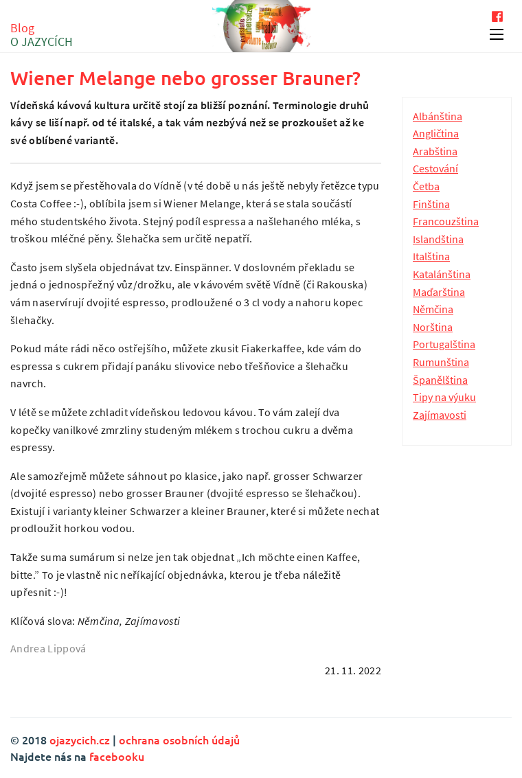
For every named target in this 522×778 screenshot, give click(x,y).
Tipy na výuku (444, 397)
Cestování (435, 168)
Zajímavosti (439, 415)
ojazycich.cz (79, 739)
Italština (431, 256)
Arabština (435, 151)
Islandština (438, 239)
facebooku (116, 756)
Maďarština (439, 292)
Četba (426, 186)
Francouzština (446, 221)
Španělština (440, 380)
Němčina (433, 309)
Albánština (437, 116)
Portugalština (444, 344)
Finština (431, 204)
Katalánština (441, 274)
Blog (41, 35)
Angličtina (436, 133)
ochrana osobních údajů (179, 739)
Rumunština (441, 362)
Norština (433, 327)
